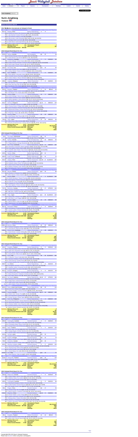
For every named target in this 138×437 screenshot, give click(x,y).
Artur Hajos (11, 275)
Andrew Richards (20, 35)
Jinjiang (9, 94)
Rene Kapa (12, 64)
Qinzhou (9, 225)
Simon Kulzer (20, 61)
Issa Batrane (12, 208)
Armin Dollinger (12, 61)
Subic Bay (10, 299)
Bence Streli (18, 275)
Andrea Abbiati (12, 71)
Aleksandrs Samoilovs (14, 359)
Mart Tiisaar (19, 116)
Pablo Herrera (20, 164)
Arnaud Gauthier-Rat (20, 158)
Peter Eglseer (11, 74)
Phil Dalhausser (12, 168)
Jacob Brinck (11, 228)
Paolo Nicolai (22, 259)
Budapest (9, 270)
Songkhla (9, 247)
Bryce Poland (22, 324)
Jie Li (17, 351)
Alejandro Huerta (12, 91)
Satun (8, 72)
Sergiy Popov (11, 280)
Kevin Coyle (18, 386)
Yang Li (16, 112)
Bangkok (9, 89)
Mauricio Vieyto (20, 43)
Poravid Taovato (12, 297)
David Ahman (11, 232)
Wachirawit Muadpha (14, 302)
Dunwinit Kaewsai (13, 305)
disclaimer (10, 435)
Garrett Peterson (21, 384)
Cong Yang (17, 181)
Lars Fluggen (18, 198)
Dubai (8, 287)
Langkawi (9, 81)
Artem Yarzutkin (21, 186)
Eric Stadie (18, 86)
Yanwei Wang (11, 351)
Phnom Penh (10, 230)
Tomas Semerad (20, 284)
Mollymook (10, 374)
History (87, 6)
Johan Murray (12, 260)
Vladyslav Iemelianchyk (25, 274)
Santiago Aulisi (12, 40)
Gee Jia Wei (20, 84)
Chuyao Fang (12, 389)
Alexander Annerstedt (14, 146)
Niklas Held (11, 418)
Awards (78, 6)
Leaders (69, 6)
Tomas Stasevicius (24, 300)
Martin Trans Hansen (22, 149)
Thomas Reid (11, 326)
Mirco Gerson (11, 174)
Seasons (32, 6)
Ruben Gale (12, 294)
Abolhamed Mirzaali (13, 79)
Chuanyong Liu (19, 399)
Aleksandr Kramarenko (15, 111)
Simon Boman (22, 99)
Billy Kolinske (19, 121)
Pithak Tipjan (21, 297)
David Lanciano (20, 379)
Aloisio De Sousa (13, 33)
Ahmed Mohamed (21, 279)
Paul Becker (11, 86)
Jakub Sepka (11, 284)
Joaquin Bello (11, 211)
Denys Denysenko (13, 274)
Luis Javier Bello (20, 211)
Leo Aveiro (20, 40)
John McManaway (21, 326)
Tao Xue (19, 389)
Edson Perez (18, 289)
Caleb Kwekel (12, 384)
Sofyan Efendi (20, 398)
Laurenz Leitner (12, 210)
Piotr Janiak (12, 252)
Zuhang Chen (12, 161)
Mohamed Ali (12, 279)
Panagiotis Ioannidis (14, 265)
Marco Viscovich (22, 248)
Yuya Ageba (12, 148)
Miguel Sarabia (12, 339)
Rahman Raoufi (24, 79)
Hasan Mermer (12, 354)
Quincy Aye (11, 158)
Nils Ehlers (11, 198)
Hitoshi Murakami (13, 178)
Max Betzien (11, 101)
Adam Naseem (19, 282)
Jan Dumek (19, 57)
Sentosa (9, 102)
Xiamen (9, 153)
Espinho (9, 337)
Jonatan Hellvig (20, 232)
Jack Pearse (20, 349)
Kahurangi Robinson (21, 41)
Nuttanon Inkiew (12, 151)
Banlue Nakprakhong (32, 31)
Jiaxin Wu (18, 183)
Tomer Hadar (11, 379)
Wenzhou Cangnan (12, 344)
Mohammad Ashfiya (13, 109)
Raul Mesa (21, 76)
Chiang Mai (10, 357)
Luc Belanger (12, 104)
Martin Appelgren (13, 99)
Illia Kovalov (12, 38)
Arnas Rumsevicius (14, 300)
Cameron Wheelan (27, 62)
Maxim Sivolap (12, 186)
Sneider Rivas (20, 260)
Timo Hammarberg (23, 361)
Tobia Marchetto (13, 248)
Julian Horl (11, 250)
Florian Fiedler (12, 394)
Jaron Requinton (22, 304)
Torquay (9, 292)
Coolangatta (10, 321)
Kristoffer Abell (12, 149)
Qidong (9, 176)
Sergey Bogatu (12, 331)
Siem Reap (10, 144)
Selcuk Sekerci (12, 201)
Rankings (58, 6)
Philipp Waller (21, 106)
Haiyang (9, 114)
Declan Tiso (19, 294)
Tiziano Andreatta (21, 71)
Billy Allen (10, 191)
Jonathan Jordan (12, 267)
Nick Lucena (21, 168)
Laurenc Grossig (12, 361)
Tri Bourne (11, 257)
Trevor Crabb (18, 257)
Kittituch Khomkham (32, 415)
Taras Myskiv (19, 82)
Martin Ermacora (12, 342)
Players (23, 6)
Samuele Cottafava (13, 259)
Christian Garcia (13, 76)
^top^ (89, 430)
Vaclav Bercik (11, 57)
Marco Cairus (11, 43)
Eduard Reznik (20, 280)
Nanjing (9, 31)
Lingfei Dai (19, 161)
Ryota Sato (12, 196)
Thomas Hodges (12, 290)
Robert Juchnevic (13, 97)
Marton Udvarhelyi (21, 272)
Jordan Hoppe (12, 376)
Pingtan (9, 388)
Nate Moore (12, 41)
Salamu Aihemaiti (13, 396)
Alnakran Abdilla (13, 304)
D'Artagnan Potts (20, 322)
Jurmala (9, 200)
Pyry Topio (11, 329)
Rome (9, 255)
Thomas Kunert (13, 106)
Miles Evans (11, 121)
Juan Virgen (20, 339)
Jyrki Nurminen (12, 233)
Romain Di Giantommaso (14, 122)
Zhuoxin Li (11, 173)
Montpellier (10, 206)
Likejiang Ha (12, 183)
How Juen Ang (12, 84)
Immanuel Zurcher (23, 267)
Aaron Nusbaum (13, 107)
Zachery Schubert (22, 290)
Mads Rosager (20, 228)
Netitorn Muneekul (25, 302)
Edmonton (10, 188)
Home (3, 6)
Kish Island (10, 67)
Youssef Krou (23, 262)
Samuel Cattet (12, 332)
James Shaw (20, 376)
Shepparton (10, 59)
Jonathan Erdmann (21, 101)
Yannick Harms (22, 154)
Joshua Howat (12, 349)
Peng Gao (11, 112)
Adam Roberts (12, 69)
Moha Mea (21, 56)
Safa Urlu (19, 201)
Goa (8, 352)
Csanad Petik (12, 272)
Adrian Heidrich (20, 174)
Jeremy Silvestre (26, 122)
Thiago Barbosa (12, 143)
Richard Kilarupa (13, 56)
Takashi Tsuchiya (23, 178)
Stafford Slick (17, 191)
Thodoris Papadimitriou (26, 265)
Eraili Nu (11, 181)
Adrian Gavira (11, 164)
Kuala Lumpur (11, 156)
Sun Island (10, 277)
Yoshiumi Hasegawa (14, 190)
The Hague (10, 136)
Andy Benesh (11, 253)
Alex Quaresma (22, 33)
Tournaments (45, 6)
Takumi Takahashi (22, 77)
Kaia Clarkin (11, 322)
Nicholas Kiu (20, 104)
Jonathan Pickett (21, 391)
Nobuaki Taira (19, 196)
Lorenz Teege (20, 394)
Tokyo (8, 119)
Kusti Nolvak (11, 116)
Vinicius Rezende (21, 138)
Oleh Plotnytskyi (20, 38)
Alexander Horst (19, 250)
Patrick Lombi (19, 36)
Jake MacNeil (11, 35)
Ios (8, 264)
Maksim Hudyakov (13, 166)
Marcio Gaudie (12, 138)
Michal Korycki (19, 252)
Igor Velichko (22, 166)
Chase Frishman (19, 66)
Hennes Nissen (19, 418)
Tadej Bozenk (11, 203)
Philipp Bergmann (13, 154)
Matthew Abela (12, 378)
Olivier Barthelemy (21, 332)
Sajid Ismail (12, 282)
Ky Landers (20, 378)
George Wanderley (22, 143)
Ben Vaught (11, 386)
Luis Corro (11, 289)
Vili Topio (17, 329)
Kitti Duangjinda (31, 54)
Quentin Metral (22, 295)
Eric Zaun (19, 69)
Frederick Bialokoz (21, 208)
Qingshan (9, 393)
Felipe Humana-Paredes (15, 62)
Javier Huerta (21, 91)
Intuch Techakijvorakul (33, 139)
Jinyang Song (12, 347)
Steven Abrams (12, 391)
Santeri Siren (20, 233)
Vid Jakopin (19, 203)
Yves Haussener (12, 295)
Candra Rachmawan (25, 109)
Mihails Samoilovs (22, 307)
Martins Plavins (12, 307)
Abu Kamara (12, 36)
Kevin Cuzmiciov (12, 416)
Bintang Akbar (12, 398)
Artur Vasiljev (22, 97)
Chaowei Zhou (19, 173)
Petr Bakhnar (11, 82)
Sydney (9, 54)
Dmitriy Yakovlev (22, 331)
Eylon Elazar (21, 416)
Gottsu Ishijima (12, 77)
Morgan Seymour (20, 64)
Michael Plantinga (22, 107)
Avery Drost (11, 66)
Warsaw (9, 171)
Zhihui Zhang (20, 347)
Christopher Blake (13, 324)
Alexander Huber (20, 74)
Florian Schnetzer (21, 179)
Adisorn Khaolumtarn (32, 59)
